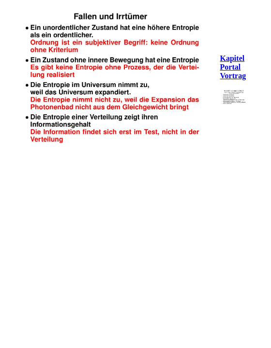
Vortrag (233, 76)
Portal (230, 67)
